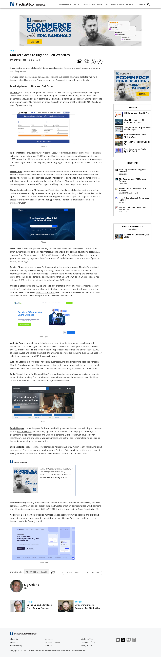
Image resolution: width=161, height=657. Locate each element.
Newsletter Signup (52, 642)
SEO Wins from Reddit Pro (132, 114)
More (129, 4)
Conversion (88, 4)
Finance (13, 51)
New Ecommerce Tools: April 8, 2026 (130, 136)
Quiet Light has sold (45, 292)
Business (102, 4)
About (142, 4)
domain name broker (74, 98)
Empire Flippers (18, 267)
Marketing (65, 4)
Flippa (13, 190)
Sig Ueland (35, 60)
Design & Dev (117, 4)
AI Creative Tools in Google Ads (132, 143)
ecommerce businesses (79, 502)
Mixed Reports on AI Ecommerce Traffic (129, 121)
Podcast (48, 645)
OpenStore (15, 248)
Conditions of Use (88, 642)
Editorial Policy (16, 645)
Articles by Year (87, 639)
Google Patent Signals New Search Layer (133, 129)
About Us (14, 639)
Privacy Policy (86, 645)
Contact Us (14, 642)
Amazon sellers (24, 431)
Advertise (49, 639)
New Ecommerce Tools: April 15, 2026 (130, 150)
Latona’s (14, 92)
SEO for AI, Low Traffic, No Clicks (132, 236)
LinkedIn (119, 640)
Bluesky (130, 640)
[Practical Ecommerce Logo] (28, 4)
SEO (76, 4)
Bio (25, 588)
